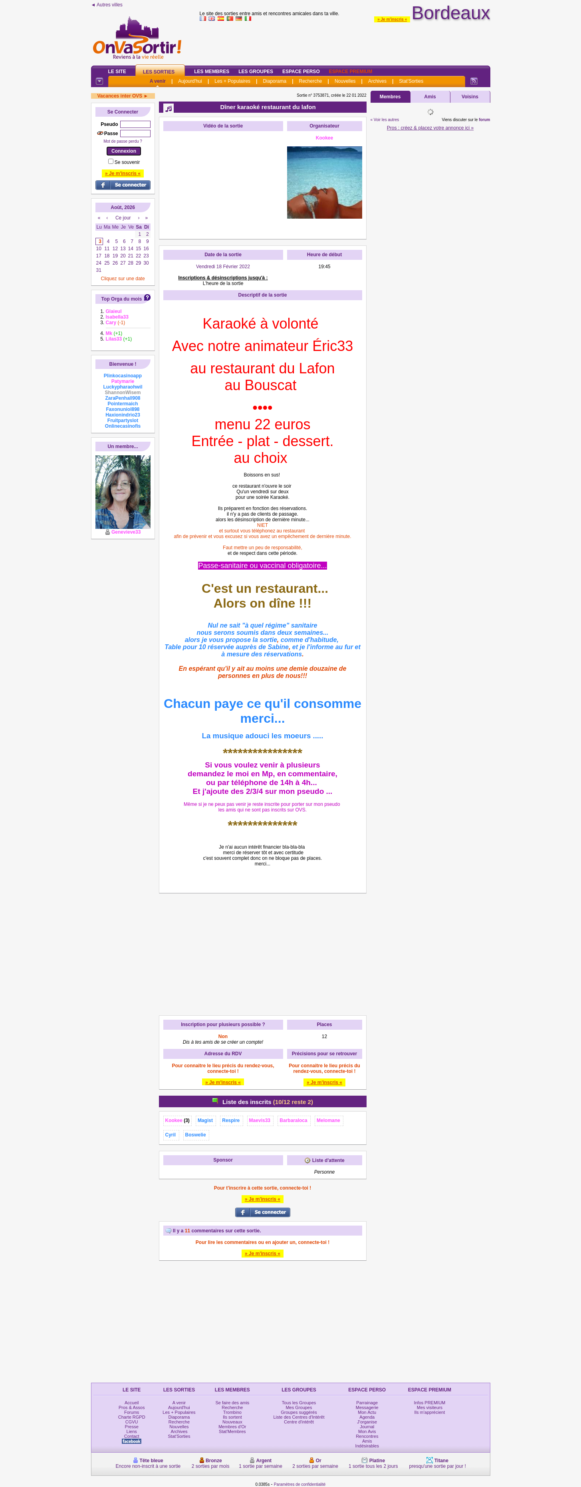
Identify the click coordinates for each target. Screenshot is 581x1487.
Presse (132, 1426)
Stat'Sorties (411, 81)
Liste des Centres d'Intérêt (298, 1417)
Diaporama (274, 81)
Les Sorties (158, 72)
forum (484, 120)
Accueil (132, 1402)
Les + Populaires (232, 81)
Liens (132, 1431)
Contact (131, 1436)
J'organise (367, 1421)
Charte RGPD (131, 1417)
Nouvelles (345, 81)
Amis (430, 97)
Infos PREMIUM (429, 1402)
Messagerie (367, 1407)
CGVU (131, 1421)
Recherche (310, 81)
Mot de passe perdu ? (122, 141)
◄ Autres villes (107, 5)
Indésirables (367, 1445)
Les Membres (211, 71)
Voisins (470, 97)
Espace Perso (301, 71)
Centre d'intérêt (299, 1421)
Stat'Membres (232, 1431)
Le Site (117, 71)
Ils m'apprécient (429, 1412)
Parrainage (367, 1402)
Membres (390, 97)
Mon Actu (367, 1412)
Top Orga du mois (121, 299)
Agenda (367, 1417)
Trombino (232, 1412)
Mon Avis (367, 1431)
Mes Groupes (299, 1407)
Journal (367, 1426)
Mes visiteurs (429, 1407)
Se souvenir (127, 162)
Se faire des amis (232, 1402)
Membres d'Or (232, 1426)
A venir (158, 81)
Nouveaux (232, 1421)
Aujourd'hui (190, 81)
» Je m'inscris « (392, 19)
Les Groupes (255, 71)
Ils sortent (232, 1417)
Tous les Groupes (299, 1402)
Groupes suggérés (299, 1412)
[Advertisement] (345, 42)
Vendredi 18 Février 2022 (223, 266)
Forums (131, 1412)
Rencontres (367, 1436)
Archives (377, 81)
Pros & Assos (132, 1407)
